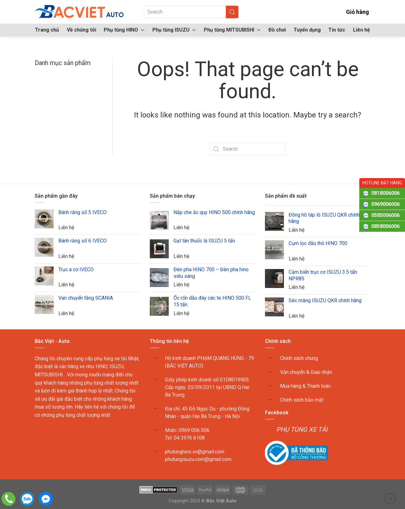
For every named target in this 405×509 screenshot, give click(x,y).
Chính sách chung (299, 358)
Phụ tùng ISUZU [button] (174, 30)
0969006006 (385, 204)
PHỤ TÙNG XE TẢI (301, 429)
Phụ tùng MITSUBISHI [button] (232, 30)
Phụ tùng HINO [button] (124, 30)
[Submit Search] (232, 12)
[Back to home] (80, 12)
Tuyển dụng (307, 30)
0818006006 (385, 193)
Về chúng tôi (81, 30)
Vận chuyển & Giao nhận (306, 372)
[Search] (191, 12)
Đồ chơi (277, 30)
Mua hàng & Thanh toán (305, 386)
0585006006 (385, 215)
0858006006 (385, 226)
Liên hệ (361, 30)
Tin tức (336, 30)
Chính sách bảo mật (301, 400)
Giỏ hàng (353, 12)
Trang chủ (47, 30)
